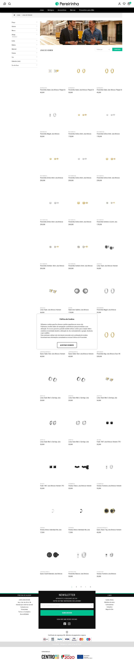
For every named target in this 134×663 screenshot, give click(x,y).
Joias (18, 15)
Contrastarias (110, 604)
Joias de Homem (27, 15)
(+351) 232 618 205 (24, 600)
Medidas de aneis (109, 602)
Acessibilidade (24, 614)
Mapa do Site (109, 609)
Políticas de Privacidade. (80, 337)
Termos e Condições (24, 612)
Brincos (14, 36)
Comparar (117, 49)
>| (90, 587)
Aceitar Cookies (67, 345)
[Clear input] (92, 605)
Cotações (109, 607)
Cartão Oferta (109, 600)
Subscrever (67, 613)
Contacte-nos (24, 607)
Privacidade (24, 609)
